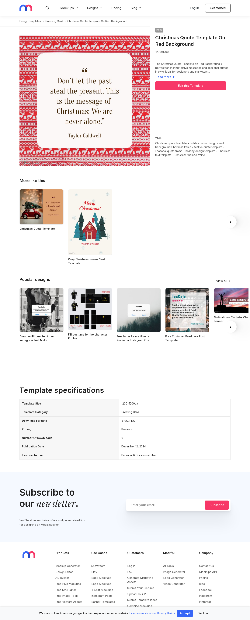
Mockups (67, 8)
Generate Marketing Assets (140, 580)
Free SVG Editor (65, 590)
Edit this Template (190, 86)
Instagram (205, 596)
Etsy (94, 572)
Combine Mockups (139, 606)
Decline (202, 613)
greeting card (54, 21)
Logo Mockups (101, 584)
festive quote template (208, 147)
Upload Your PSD (138, 594)
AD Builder (62, 578)
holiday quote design (203, 143)
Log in (194, 8)
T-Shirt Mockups (102, 590)
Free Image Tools (66, 596)
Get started (218, 8)
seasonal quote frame (168, 151)
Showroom (98, 566)
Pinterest (205, 602)
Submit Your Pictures (140, 588)
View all (221, 281)
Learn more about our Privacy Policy (152, 613)
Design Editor (64, 572)
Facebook (205, 590)
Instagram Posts (102, 596)
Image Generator (174, 572)
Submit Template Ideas (142, 600)
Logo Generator (173, 578)
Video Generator (174, 584)
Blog (134, 8)
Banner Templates (103, 602)
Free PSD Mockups (68, 584)
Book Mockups (101, 578)
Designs (92, 8)
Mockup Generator (67, 566)
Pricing (116, 8)
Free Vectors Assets (68, 602)
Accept (185, 613)
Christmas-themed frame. (190, 155)
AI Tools (168, 566)
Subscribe (217, 505)
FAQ (130, 572)
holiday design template (200, 151)
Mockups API (208, 572)
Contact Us (206, 566)
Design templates (30, 21)
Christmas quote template (171, 143)
